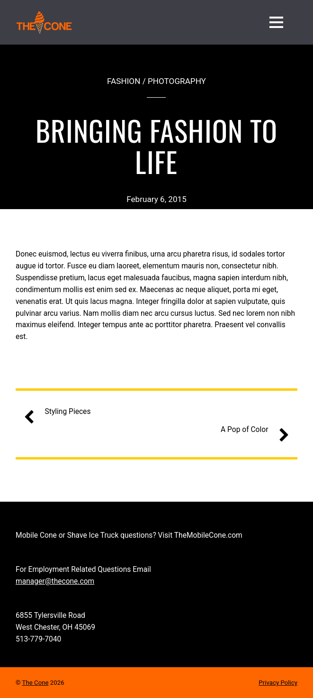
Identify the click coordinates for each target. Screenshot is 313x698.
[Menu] (276, 22)
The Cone (35, 682)
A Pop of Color (251, 430)
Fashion (123, 81)
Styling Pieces (61, 412)
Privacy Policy (278, 682)
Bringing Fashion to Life (156, 145)
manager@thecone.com (55, 581)
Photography (177, 81)
